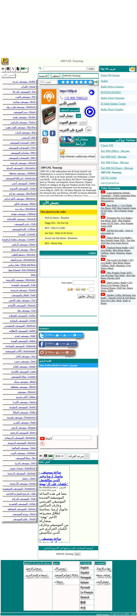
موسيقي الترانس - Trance (23, 122)
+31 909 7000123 (75, 98)
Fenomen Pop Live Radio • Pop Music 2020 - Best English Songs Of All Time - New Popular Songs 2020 (117, 222)
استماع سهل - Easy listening (22, 270)
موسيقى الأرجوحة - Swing (23, 483)
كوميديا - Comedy (27, 234)
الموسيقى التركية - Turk (24, 499)
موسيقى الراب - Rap (25, 132)
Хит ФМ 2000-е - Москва (115, 151)
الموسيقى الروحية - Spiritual (21, 473)
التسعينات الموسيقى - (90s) (22, 158)
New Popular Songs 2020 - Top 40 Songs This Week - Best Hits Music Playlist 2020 (118, 275)
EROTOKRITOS (110, 183)
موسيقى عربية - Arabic (24, 81)
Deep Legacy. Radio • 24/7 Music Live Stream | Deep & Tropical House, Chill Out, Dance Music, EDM (117, 286)
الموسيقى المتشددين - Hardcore (20, 325)
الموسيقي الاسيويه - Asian (23, 188)
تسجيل (73, 365)
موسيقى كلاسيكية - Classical (21, 219)
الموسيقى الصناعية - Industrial (21, 346)
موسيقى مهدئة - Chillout (23, 214)
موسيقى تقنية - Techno (24, 117)
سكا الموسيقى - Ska (25, 458)
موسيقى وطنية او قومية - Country (19, 239)
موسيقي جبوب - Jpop (25, 361)
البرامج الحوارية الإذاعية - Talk (21, 493)
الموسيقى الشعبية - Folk (23, 285)
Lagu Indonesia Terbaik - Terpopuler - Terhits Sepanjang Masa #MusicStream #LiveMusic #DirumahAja (118, 197)
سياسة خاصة (102, 614)
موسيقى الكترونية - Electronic (21, 280)
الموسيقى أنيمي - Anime (23, 183)
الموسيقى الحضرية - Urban (22, 504)
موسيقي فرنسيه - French (23, 290)
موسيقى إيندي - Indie (25, 336)
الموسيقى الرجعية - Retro (23, 432)
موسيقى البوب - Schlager (23, 453)
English (84, 567)
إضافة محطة (103, 575)
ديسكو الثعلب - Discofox (23, 254)
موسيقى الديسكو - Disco (23, 249)
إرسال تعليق (86, 296)
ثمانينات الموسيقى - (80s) (23, 153)
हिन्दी (83, 602)
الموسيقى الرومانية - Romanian (20, 437)
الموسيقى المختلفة (69, 110)
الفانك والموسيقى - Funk (23, 295)
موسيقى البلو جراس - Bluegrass (19, 198)
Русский (85, 587)
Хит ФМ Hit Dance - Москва (117, 168)
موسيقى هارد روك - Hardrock (21, 107)
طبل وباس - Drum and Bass (22, 265)
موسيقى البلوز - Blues (25, 203)
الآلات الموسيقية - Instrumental (21, 351)
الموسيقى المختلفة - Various (22, 509)
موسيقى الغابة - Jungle (24, 366)
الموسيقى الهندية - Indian (23, 341)
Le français (86, 592)
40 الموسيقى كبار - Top (24, 91)
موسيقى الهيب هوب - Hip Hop (21, 127)
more (77, 554)
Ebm (33, 275)
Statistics (44, 328)
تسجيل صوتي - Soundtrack (23, 468)
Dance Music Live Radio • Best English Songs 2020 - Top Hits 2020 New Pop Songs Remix (118, 240)
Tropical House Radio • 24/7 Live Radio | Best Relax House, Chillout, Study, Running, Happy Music (117, 251)
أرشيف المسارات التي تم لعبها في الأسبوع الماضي (68, 548)
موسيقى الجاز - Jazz (26, 356)
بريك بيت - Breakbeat (25, 209)
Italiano (84, 582)
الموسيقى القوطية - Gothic (22, 315)
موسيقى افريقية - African (23, 163)
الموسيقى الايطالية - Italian (22, 331)
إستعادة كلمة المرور (36, 575)
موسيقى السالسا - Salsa (24, 448)
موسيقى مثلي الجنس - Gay (22, 300)
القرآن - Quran (28, 86)
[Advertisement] (69, 28)
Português (85, 577)
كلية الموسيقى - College (24, 229)
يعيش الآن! (60, 568)
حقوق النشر (102, 581)
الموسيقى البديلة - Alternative (20, 168)
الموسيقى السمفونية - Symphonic (19, 488)
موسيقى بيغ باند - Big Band (22, 193)
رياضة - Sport (29, 478)
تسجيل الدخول (33, 568)
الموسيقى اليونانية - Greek (22, 320)
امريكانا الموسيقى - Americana (20, 178)
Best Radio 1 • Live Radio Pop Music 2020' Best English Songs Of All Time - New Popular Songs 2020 (118, 209)
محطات (58, 581)
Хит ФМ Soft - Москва (114, 156)
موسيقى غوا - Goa (27, 310)
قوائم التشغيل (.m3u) (66, 575)
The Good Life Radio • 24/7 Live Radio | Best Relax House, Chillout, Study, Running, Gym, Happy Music (117, 264)
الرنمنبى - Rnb (28, 137)
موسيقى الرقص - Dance (24, 244)
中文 (83, 607)
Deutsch (84, 597)
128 (78, 116)
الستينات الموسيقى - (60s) (23, 142)
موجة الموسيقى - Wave (23, 514)
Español (84, 572)
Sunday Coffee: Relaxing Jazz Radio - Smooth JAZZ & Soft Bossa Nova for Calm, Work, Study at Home (118, 299)
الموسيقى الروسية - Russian (22, 443)
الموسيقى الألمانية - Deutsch (22, 305)
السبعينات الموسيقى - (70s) (22, 147)
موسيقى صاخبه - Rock (24, 102)
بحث (91, 68)
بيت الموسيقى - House (24, 112)
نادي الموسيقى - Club (24, 224)
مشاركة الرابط (74, 141)
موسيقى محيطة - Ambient (22, 173)
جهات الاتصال (103, 568)
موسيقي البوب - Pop (25, 97)
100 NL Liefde (109, 177)
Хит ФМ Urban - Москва (115, 162)
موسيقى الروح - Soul (25, 463)
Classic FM (107, 145)
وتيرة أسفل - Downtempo (22, 259)
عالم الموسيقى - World (24, 519)
